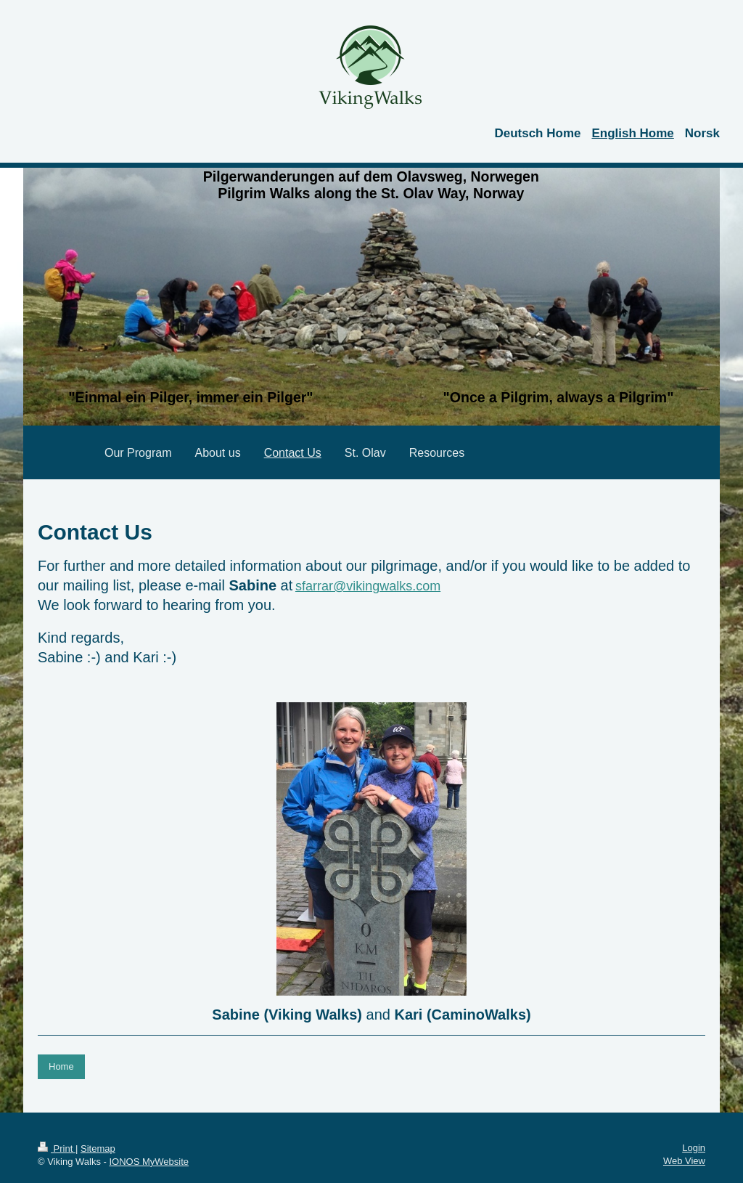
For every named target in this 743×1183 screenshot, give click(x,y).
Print (56, 1148)
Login (693, 1147)
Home (61, 1066)
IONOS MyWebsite (149, 1161)
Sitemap (98, 1148)
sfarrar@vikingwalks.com (367, 586)
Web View (684, 1160)
